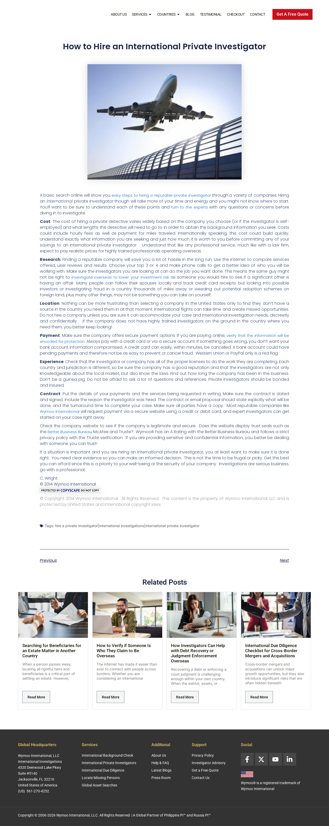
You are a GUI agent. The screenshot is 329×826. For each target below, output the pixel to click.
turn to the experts (203, 207)
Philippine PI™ (175, 815)
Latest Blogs (161, 770)
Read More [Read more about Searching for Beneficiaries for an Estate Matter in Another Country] (36, 703)
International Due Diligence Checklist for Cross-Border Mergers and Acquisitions (271, 656)
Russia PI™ (202, 815)
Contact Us (200, 778)
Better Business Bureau (71, 438)
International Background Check (107, 755)
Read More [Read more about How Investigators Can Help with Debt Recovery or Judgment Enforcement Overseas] (185, 703)
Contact (257, 14)
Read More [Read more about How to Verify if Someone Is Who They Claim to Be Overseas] (111, 703)
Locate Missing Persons (101, 778)
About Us (118, 14)
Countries (168, 14)
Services (142, 14)
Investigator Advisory (209, 763)
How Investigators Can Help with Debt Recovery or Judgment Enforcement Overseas (198, 659)
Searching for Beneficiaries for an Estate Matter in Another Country (51, 656)
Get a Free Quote (205, 770)
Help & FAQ (160, 763)
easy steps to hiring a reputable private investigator (167, 195)
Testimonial (211, 14)
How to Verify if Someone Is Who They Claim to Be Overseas (124, 656)
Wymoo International (61, 417)
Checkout (235, 14)
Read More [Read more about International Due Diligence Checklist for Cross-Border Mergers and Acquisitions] (259, 703)
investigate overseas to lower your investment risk (121, 277)
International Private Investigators (109, 763)
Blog (190, 14)
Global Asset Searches (99, 785)
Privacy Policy (203, 755)
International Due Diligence (103, 770)
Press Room (161, 778)
